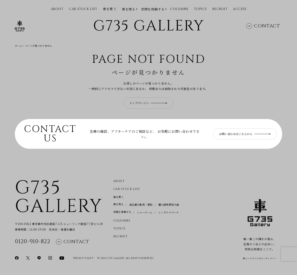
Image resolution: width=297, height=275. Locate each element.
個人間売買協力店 (168, 204)
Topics (200, 9)
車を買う (109, 9)
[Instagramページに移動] (50, 257)
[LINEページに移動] (39, 257)
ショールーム (144, 212)
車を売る (128, 9)
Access (239, 9)
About (119, 181)
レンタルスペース (168, 212)
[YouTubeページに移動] (61, 257)
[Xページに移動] (28, 257)
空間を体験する (153, 9)
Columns (179, 9)
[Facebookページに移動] (17, 257)
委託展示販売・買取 (141, 204)
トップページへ (148, 103)
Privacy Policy (83, 258)
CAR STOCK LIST (83, 9)
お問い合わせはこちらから (245, 134)
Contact (263, 26)
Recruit (220, 9)
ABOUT (57, 9)
